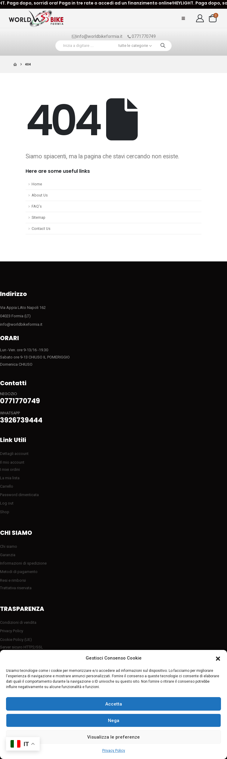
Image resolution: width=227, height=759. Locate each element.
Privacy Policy (113, 750)
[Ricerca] (163, 46)
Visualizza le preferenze (113, 737)
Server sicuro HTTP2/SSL (21, 647)
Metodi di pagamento (19, 571)
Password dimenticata (19, 494)
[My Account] (200, 18)
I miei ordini (10, 469)
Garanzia (7, 555)
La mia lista (10, 478)
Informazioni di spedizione (23, 563)
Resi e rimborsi (13, 580)
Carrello (6, 486)
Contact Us (41, 228)
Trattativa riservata (16, 588)
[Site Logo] (36, 18)
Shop (4, 512)
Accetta (113, 704)
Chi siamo (8, 546)
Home (37, 184)
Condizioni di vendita (18, 622)
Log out (7, 503)
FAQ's (37, 206)
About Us (40, 195)
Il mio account (12, 462)
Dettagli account (14, 453)
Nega (113, 720)
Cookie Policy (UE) (16, 639)
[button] (218, 658)
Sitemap (38, 217)
